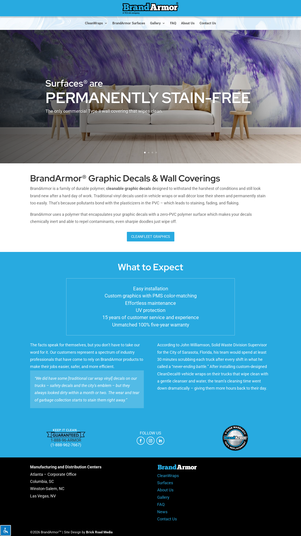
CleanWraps (94, 23)
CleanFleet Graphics (150, 237)
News (162, 511)
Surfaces (165, 482)
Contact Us (208, 23)
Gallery (155, 23)
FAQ (173, 23)
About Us (188, 23)
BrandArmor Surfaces (128, 23)
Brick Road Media (99, 532)
